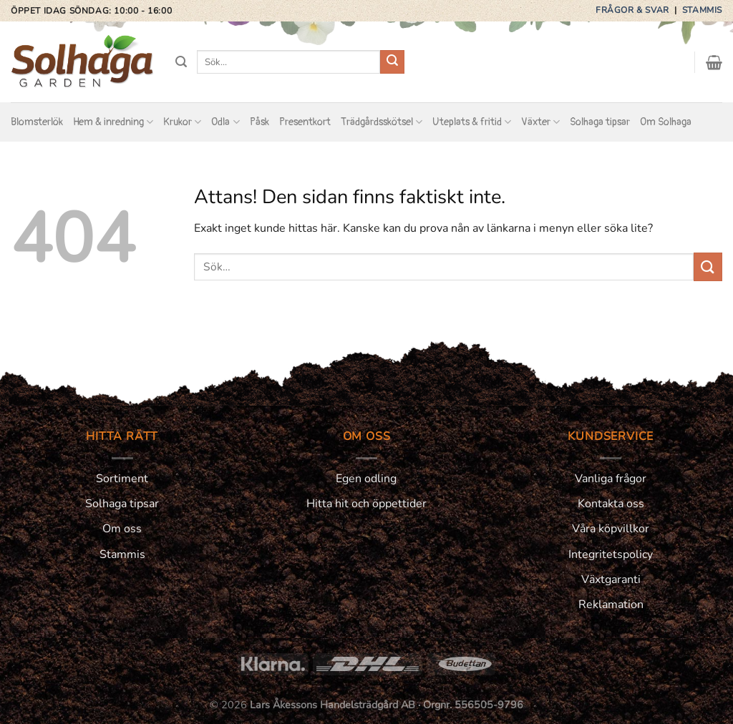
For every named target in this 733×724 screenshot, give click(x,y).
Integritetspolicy (610, 554)
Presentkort (305, 122)
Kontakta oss (611, 504)
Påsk (259, 122)
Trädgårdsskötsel (381, 122)
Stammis (702, 10)
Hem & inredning (113, 122)
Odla (225, 122)
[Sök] (181, 62)
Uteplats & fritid (471, 122)
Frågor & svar (633, 10)
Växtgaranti (611, 579)
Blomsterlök (37, 122)
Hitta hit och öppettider (366, 504)
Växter (540, 122)
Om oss (122, 529)
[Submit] (392, 62)
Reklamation (611, 604)
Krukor (182, 122)
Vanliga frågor (610, 478)
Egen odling (366, 478)
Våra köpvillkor (610, 529)
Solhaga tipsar (600, 122)
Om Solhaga (665, 122)
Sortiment (122, 478)
